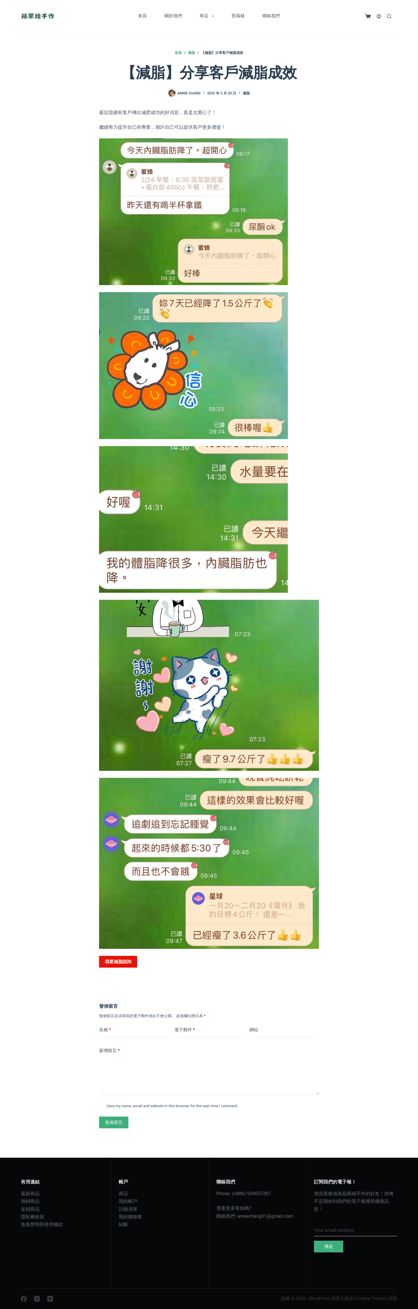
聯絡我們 (271, 15)
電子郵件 (184, 1030)
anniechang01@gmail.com (265, 1216)
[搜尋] (389, 16)
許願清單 (128, 1209)
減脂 (246, 93)
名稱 (105, 1030)
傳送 (328, 1246)
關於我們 (173, 15)
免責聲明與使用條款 (42, 1224)
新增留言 (109, 1050)
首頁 (142, 15)
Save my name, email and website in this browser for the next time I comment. (172, 1106)
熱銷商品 (30, 1201)
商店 (208, 16)
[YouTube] (50, 1299)
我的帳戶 (128, 1201)
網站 (253, 1029)
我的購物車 (130, 1217)
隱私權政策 (32, 1217)
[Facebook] (24, 1299)
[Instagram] (37, 1299)
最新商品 (30, 1193)
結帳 (123, 1224)
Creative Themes (370, 1298)
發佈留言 (114, 1122)
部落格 (238, 15)
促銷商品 (30, 1209)
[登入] (379, 16)
